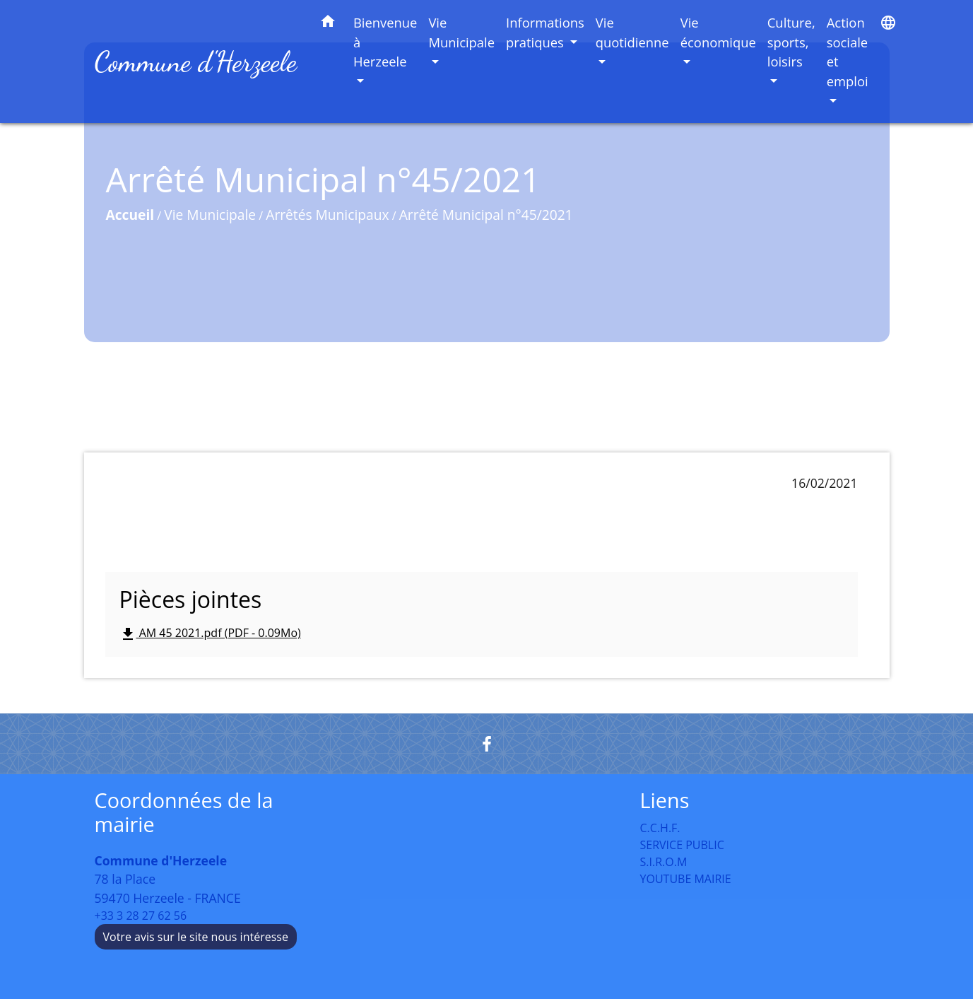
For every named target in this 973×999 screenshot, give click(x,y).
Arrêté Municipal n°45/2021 (486, 214)
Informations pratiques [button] (545, 32)
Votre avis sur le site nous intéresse (195, 937)
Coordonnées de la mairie (184, 812)
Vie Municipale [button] (461, 32)
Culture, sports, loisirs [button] (791, 41)
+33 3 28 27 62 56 (141, 915)
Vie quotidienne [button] (632, 32)
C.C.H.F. (660, 828)
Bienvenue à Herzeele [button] (385, 41)
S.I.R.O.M (664, 862)
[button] (328, 23)
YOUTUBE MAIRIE (685, 879)
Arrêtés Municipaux (327, 214)
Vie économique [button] (718, 32)
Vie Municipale (210, 214)
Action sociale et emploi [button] (847, 51)
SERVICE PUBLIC (682, 845)
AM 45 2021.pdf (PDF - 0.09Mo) (210, 634)
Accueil (130, 214)
